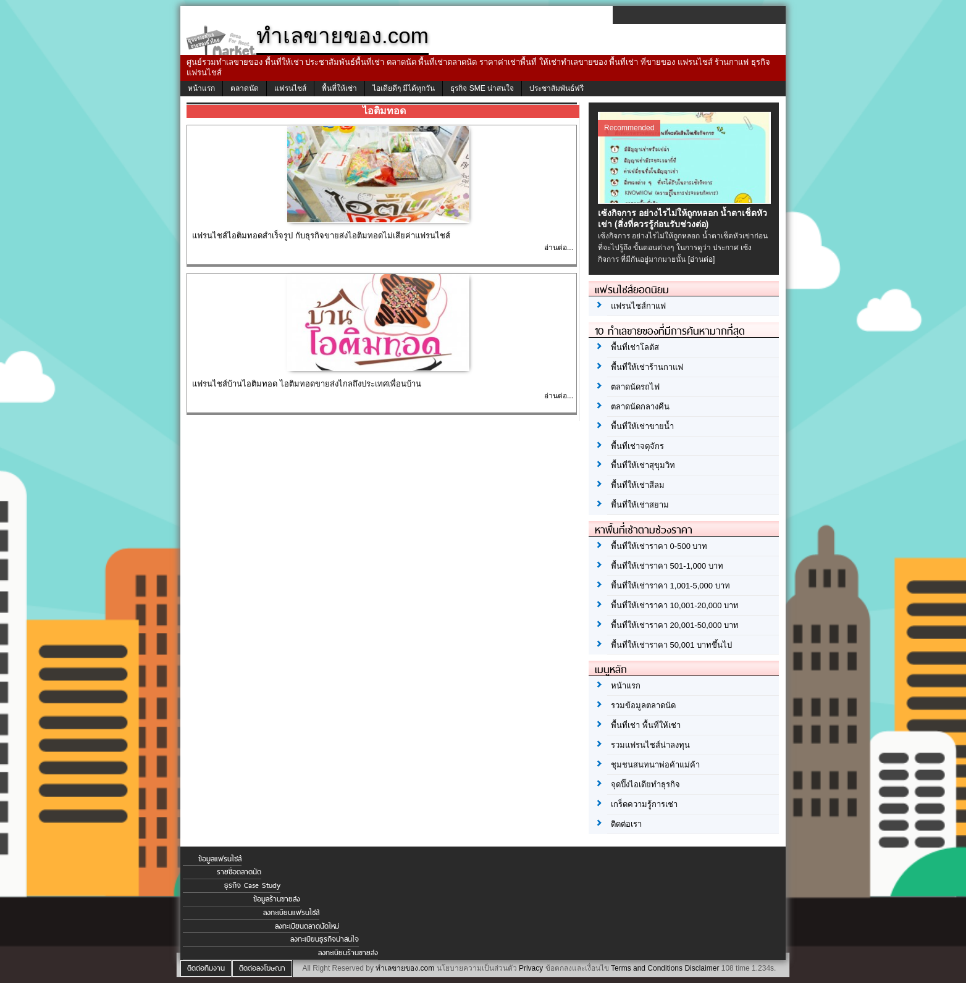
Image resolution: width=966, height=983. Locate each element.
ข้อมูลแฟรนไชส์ (220, 859)
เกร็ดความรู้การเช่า (644, 804)
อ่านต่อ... (558, 247)
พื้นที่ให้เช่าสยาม (640, 504)
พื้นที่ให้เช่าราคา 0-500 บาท (659, 546)
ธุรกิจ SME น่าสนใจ (482, 88)
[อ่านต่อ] (701, 259)
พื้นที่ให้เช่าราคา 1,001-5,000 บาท (670, 585)
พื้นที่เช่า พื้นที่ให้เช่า (646, 725)
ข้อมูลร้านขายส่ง (276, 899)
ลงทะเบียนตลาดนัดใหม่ (307, 926)
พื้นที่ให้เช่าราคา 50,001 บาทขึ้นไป (671, 645)
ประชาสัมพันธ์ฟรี (556, 88)
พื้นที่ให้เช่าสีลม (638, 485)
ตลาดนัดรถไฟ (635, 386)
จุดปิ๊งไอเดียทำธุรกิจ (645, 784)
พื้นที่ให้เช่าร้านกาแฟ (647, 367)
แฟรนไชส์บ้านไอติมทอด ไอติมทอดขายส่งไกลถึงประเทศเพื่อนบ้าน (306, 383)
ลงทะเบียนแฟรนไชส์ (291, 912)
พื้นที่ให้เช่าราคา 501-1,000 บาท (667, 566)
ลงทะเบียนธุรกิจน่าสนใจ (324, 939)
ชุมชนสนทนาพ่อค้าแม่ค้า (655, 764)
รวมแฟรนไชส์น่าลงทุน (650, 745)
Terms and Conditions (646, 968)
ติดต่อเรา (626, 824)
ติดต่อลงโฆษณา (262, 968)
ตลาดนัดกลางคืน (640, 406)
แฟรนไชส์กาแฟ (638, 306)
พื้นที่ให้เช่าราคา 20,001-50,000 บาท (675, 625)
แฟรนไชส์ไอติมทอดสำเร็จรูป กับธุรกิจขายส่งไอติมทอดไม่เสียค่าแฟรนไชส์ (321, 235)
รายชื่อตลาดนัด (239, 872)
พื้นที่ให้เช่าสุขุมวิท (643, 465)
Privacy (531, 968)
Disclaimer (701, 968)
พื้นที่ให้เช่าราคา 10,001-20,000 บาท (675, 605)
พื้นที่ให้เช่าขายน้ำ (642, 426)
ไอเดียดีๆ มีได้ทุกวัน (403, 88)
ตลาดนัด (244, 88)
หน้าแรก (201, 88)
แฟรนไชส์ (290, 88)
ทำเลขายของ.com (405, 968)
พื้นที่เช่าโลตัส (635, 347)
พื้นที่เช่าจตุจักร (637, 446)
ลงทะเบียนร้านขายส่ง (348, 953)
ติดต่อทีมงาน (206, 968)
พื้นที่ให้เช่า (339, 88)
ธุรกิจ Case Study (252, 885)
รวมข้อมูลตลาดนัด (643, 705)
